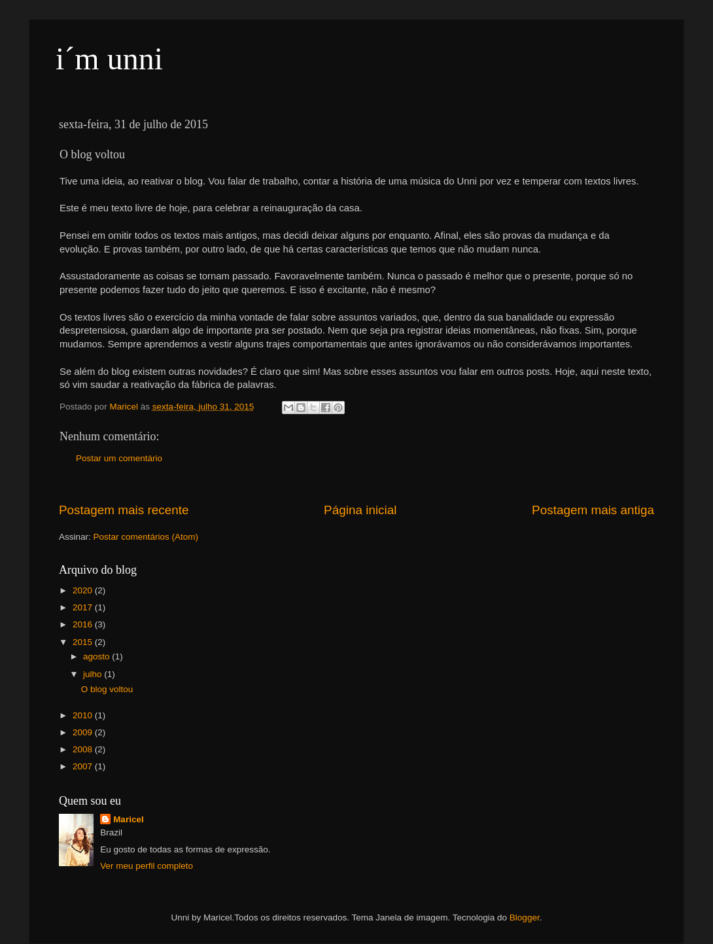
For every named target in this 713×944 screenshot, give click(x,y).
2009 (84, 732)
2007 (84, 766)
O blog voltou (107, 689)
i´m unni (109, 58)
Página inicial (360, 510)
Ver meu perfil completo (146, 866)
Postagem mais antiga (593, 510)
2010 (84, 715)
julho (93, 674)
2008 (84, 749)
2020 (84, 590)
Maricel (128, 819)
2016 (84, 624)
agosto (97, 656)
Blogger (525, 917)
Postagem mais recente (123, 510)
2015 (84, 642)
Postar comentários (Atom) (146, 537)
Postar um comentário (119, 458)
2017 (84, 607)
